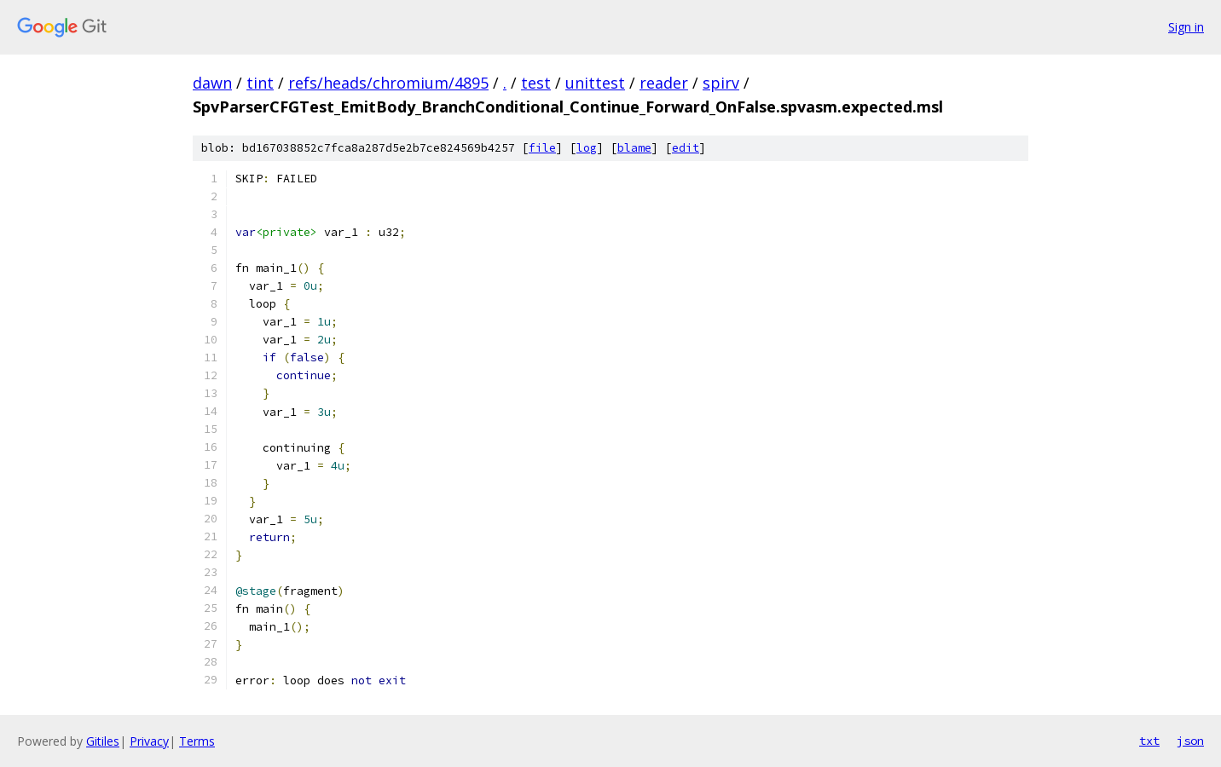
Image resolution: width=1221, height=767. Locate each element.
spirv (721, 82)
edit (685, 148)
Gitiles (102, 741)
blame (634, 148)
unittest (595, 82)
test (536, 82)
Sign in (1186, 27)
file (542, 148)
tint (260, 82)
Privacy (149, 741)
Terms (197, 741)
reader (663, 82)
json (1190, 740)
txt (1149, 740)
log (586, 148)
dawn (212, 82)
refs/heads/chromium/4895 (388, 82)
